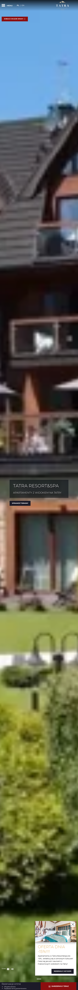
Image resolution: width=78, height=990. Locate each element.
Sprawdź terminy (20, 503)
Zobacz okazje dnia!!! (15, 19)
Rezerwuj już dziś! (62, 971)
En (23, 5)
